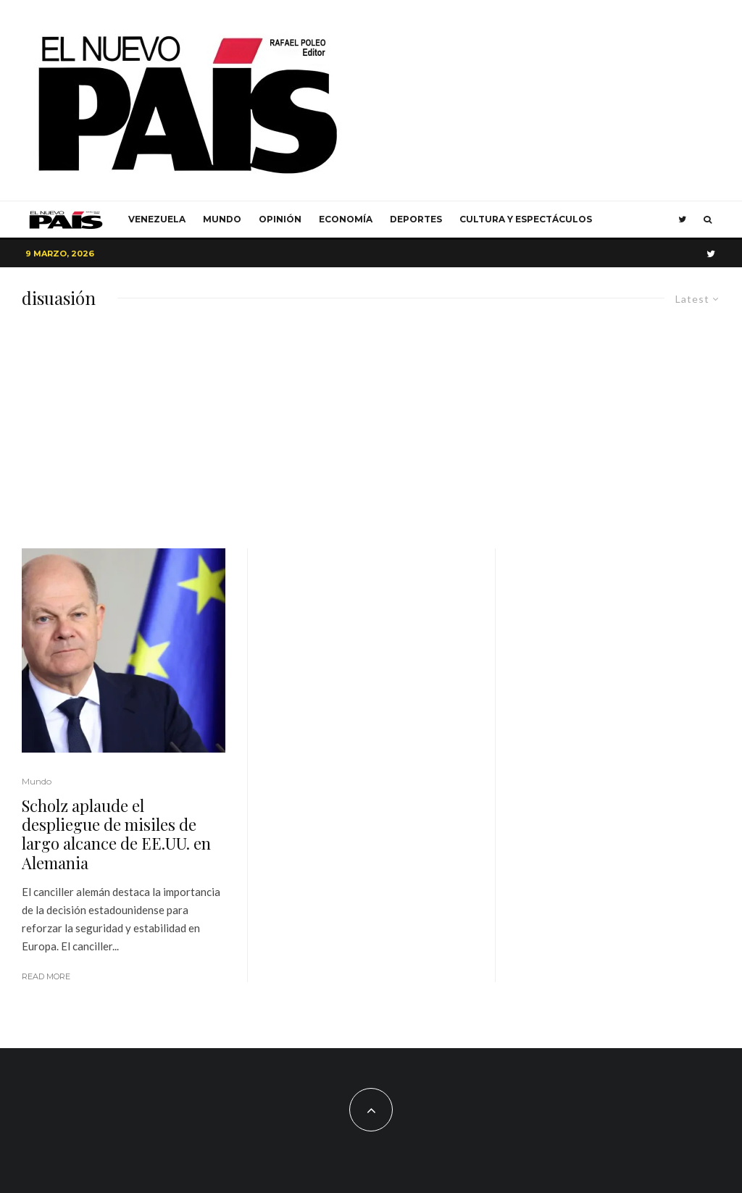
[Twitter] (682, 219)
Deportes (416, 219)
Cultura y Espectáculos (525, 219)
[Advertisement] (371, 439)
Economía (345, 219)
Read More (46, 976)
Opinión (280, 219)
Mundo (222, 219)
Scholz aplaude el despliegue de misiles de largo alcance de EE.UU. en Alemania (116, 834)
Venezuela (157, 219)
